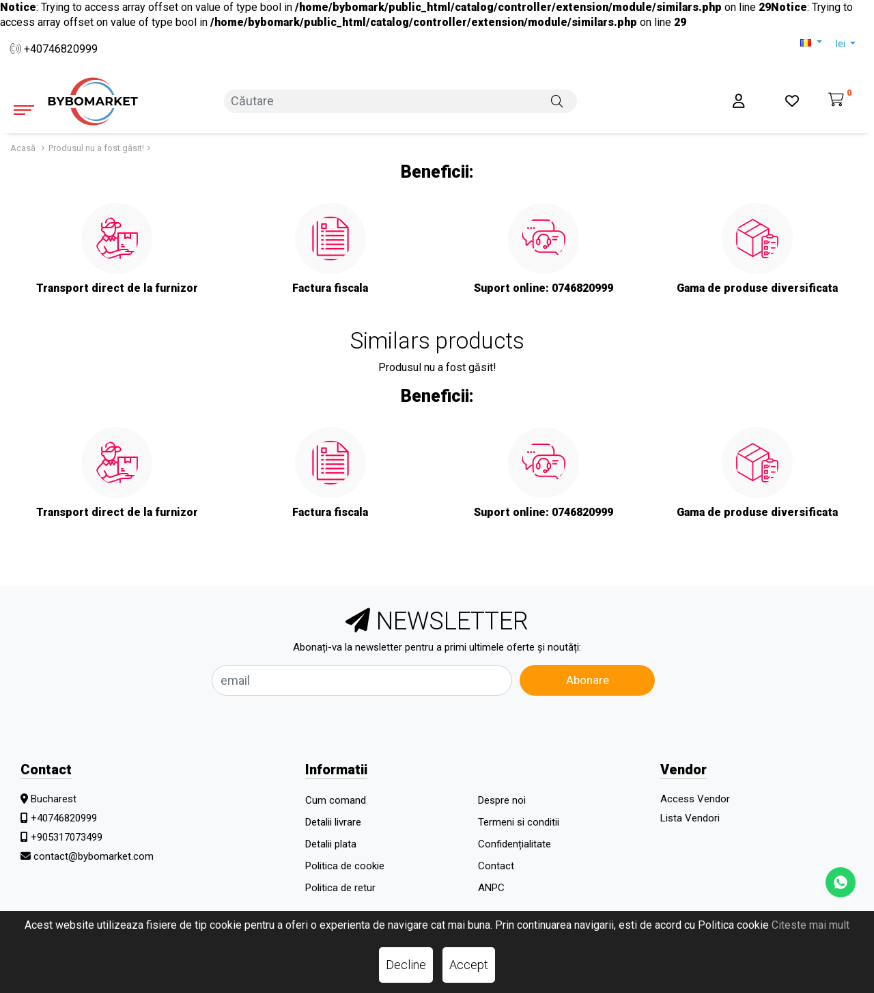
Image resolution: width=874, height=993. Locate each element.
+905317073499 (66, 837)
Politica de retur (340, 888)
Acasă (23, 148)
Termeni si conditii (518, 822)
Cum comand (335, 800)
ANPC (491, 888)
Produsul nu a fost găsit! (96, 148)
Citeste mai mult (810, 925)
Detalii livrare (333, 822)
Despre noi (502, 800)
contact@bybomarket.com (93, 856)
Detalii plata (330, 844)
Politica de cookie (344, 866)
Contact (496, 866)
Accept (468, 964)
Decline (406, 964)
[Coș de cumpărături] (840, 100)
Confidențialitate (514, 844)
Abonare (587, 680)
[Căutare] (557, 100)
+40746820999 (54, 48)
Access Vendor (695, 799)
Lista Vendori (690, 818)
